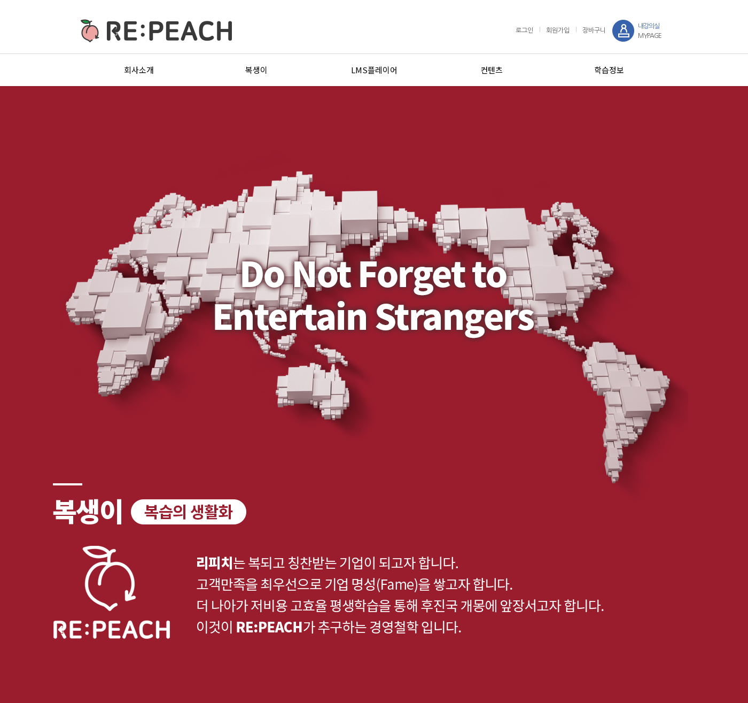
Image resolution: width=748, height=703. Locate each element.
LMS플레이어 (374, 69)
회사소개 (139, 69)
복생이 (256, 69)
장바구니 (594, 30)
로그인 (524, 30)
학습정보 (609, 69)
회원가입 (558, 30)
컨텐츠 (491, 69)
